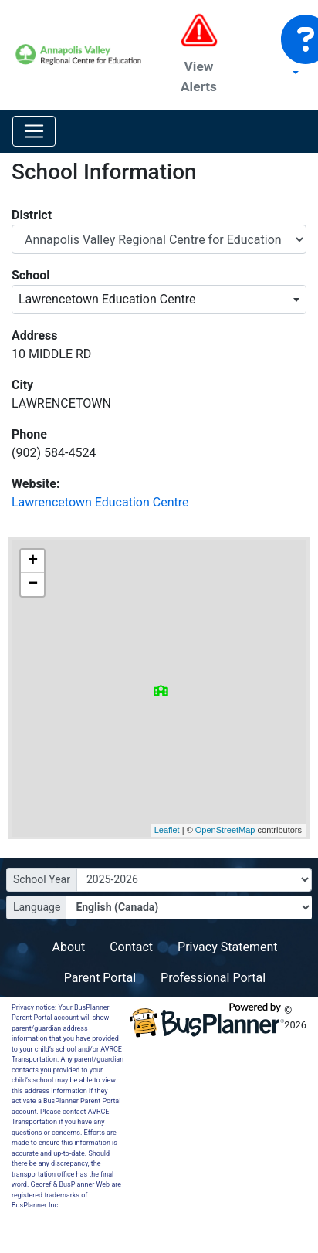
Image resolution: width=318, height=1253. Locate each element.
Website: (35, 483)
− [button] (33, 584)
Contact (131, 947)
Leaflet (166, 830)
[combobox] (159, 299)
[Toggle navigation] (34, 131)
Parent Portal (100, 977)
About (69, 947)
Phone (29, 434)
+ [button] (33, 561)
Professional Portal (213, 977)
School (30, 275)
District (32, 215)
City (22, 385)
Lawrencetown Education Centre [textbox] (107, 299)
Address (35, 335)
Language (36, 907)
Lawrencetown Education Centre (100, 502)
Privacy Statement (227, 947)
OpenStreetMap (225, 830)
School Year (41, 879)
